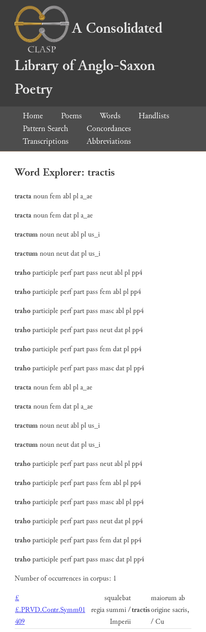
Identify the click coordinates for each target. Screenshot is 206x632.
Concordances (109, 128)
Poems (71, 115)
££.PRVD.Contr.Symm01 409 (50, 610)
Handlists (154, 115)
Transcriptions (45, 141)
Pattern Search (45, 128)
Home (33, 115)
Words (110, 115)
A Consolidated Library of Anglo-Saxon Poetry (88, 59)
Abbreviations (109, 141)
